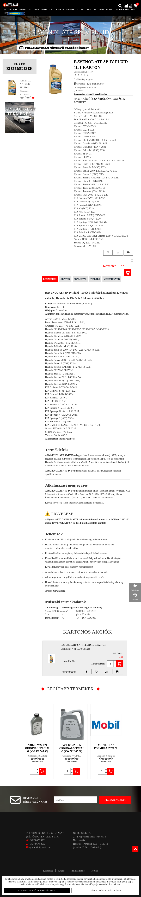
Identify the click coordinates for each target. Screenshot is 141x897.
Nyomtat (79, 83)
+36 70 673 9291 (37, 840)
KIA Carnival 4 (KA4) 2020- (88, 205)
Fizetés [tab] (95, 279)
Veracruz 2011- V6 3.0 (85, 246)
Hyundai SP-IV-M (83, 153)
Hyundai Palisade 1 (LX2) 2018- (90, 150)
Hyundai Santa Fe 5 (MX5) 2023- (90, 167)
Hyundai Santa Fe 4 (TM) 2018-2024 (92, 164)
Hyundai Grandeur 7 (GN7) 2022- (90, 147)
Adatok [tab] (65, 279)
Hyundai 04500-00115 (85, 136)
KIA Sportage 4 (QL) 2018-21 (88, 225)
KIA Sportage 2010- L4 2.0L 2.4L (90, 222)
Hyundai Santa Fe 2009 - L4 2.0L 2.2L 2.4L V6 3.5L (99, 160)
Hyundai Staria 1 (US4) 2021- (88, 181)
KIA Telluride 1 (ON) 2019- (87, 232)
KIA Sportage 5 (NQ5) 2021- (88, 229)
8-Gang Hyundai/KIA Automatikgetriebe (93, 112)
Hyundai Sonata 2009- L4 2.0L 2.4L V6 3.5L (95, 171)
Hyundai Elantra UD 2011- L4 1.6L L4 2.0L (95, 140)
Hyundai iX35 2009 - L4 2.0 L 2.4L (91, 194)
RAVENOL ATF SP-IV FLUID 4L (25, 84)
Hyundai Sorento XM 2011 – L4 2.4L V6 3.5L (96, 177)
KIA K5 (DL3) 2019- (84, 208)
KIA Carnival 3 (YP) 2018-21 (88, 201)
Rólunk (94, 870)
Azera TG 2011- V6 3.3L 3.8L (88, 116)
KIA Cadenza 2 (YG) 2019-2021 (90, 198)
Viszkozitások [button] (84, 9)
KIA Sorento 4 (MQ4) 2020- (87, 218)
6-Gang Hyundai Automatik (87, 109)
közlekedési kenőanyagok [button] (18, 9)
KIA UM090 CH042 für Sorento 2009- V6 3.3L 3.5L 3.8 (101, 236)
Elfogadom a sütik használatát (38, 890)
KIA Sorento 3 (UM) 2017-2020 (89, 215)
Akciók (61, 870)
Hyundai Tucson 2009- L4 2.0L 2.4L (91, 184)
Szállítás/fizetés (77, 870)
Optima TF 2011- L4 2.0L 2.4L (89, 239)
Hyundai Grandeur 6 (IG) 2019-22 (90, 143)
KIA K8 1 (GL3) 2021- (85, 212)
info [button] (6, 13)
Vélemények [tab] (112, 279)
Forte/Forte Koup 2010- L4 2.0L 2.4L (92, 119)
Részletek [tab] (50, 279)
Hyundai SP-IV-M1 (83, 157)
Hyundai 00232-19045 (85, 126)
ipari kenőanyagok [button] (44, 9)
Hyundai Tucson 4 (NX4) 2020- (89, 191)
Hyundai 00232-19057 (85, 129)
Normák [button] (70, 9)
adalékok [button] (99, 9)
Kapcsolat (48, 870)
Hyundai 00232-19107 (85, 133)
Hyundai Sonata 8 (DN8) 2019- (89, 174)
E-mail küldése (96, 83)
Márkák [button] (60, 9)
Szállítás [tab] (80, 279)
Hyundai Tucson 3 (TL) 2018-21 (89, 188)
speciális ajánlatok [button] (125, 9)
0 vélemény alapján (83, 79)
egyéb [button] (109, 9)
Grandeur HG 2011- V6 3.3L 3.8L (90, 123)
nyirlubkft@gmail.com (38, 847)
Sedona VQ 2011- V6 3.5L (87, 242)
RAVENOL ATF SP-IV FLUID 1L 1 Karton (83, 645)
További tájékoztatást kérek (103, 890)
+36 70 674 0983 (37, 844)
